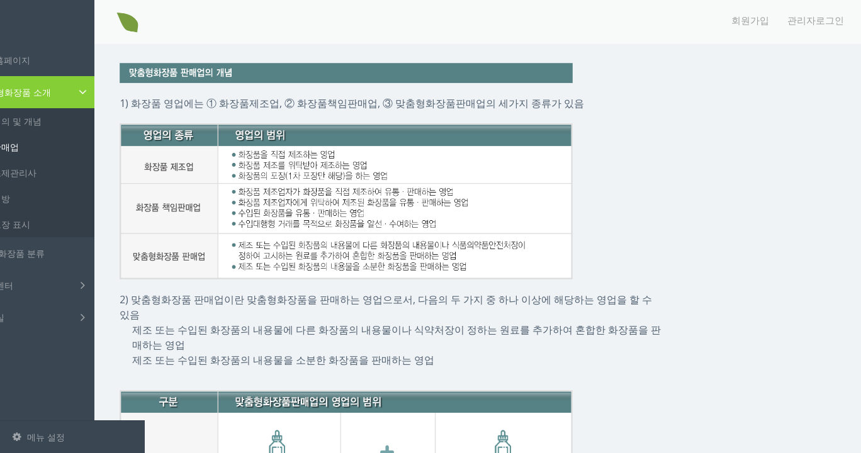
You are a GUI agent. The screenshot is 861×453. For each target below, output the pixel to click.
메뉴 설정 (39, 437)
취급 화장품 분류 (54, 253)
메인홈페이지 (47, 60)
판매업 (50, 147)
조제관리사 (59, 173)
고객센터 (74, 285)
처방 (45, 198)
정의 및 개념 (61, 121)
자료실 (74, 317)
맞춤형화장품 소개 (76, 92)
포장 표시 (56, 224)
